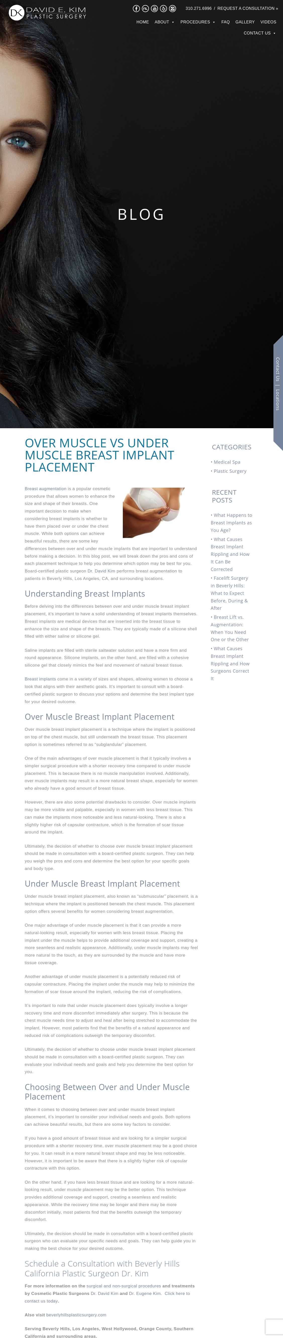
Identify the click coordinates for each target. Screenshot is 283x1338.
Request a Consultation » (247, 8)
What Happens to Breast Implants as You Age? (231, 522)
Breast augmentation (46, 488)
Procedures (195, 22)
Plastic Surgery (230, 471)
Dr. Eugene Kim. (146, 1293)
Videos (268, 22)
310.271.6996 (199, 8)
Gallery (245, 22)
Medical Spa (227, 462)
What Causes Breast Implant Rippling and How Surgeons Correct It (230, 663)
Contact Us (257, 33)
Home (143, 22)
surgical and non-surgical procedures (124, 1286)
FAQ (225, 22)
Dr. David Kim (101, 571)
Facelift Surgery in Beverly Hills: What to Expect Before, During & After (229, 593)
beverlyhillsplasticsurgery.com (76, 1315)
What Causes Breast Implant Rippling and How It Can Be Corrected (230, 554)
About (162, 22)
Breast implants (40, 679)
